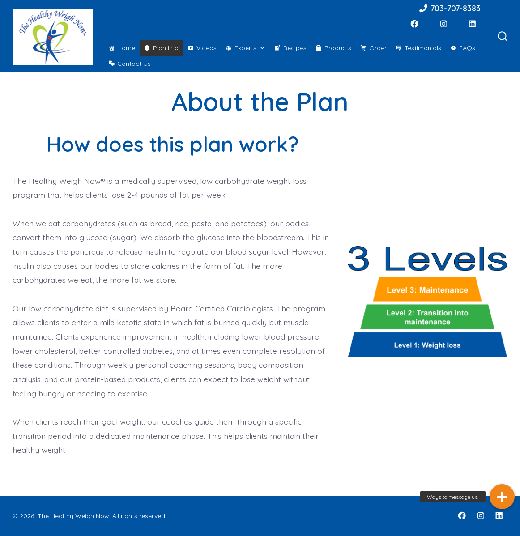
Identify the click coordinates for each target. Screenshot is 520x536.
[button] (502, 496)
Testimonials (423, 48)
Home (126, 48)
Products (337, 48)
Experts (249, 48)
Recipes (295, 48)
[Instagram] (443, 24)
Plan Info (166, 48)
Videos (206, 48)
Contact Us (134, 64)
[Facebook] (414, 24)
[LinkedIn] (472, 24)
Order (378, 48)
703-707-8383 (449, 8)
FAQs (467, 48)
